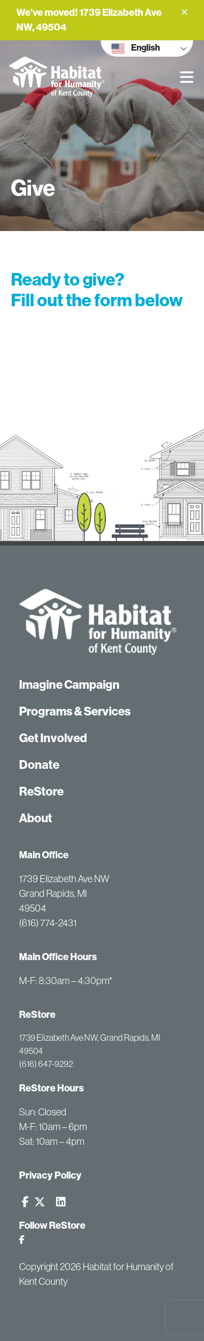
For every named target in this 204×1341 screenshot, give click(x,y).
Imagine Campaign (69, 684)
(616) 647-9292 (46, 1063)
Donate (39, 764)
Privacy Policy (50, 1175)
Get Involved (53, 738)
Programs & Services (75, 711)
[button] (184, 12)
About (35, 818)
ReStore (41, 791)
